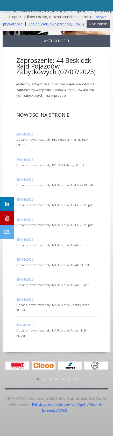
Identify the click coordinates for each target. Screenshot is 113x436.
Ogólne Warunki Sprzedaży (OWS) (55, 23)
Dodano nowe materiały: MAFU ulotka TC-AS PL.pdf (52, 245)
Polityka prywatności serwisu (53, 405)
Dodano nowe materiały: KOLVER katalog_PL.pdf (50, 165)
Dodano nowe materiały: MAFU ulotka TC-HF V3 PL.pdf (54, 205)
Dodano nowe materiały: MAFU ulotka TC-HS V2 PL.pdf (54, 185)
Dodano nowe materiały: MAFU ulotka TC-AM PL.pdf (52, 265)
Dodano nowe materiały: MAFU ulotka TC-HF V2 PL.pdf (54, 225)
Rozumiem (98, 23)
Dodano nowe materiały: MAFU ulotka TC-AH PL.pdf (52, 285)
